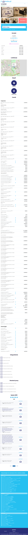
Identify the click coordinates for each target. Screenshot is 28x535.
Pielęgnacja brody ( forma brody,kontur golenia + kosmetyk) (10, 480)
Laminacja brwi (4, 519)
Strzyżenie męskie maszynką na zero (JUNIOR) (8, 489)
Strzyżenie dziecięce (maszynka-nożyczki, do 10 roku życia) (10, 484)
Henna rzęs (4, 518)
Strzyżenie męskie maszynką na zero (7, 488)
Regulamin (14, 531)
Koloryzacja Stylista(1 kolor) (6, 500)
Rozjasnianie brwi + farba (6, 525)
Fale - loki (4, 495)
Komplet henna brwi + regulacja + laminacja (8, 502)
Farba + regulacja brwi (5, 515)
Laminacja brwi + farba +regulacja (7, 520)
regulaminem (24, 534)
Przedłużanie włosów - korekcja (7, 507)
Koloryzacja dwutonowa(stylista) (7, 497)
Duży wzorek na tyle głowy (6, 477)
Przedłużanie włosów (6, 506)
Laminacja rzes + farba (5, 522)
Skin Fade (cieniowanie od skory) (7, 481)
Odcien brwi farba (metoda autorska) (7, 523)
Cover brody (4, 514)
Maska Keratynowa (5, 503)
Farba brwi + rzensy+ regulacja (6, 516)
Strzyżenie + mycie (5, 508)
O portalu (5, 531)
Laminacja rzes (4, 521)
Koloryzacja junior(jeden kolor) (7, 498)
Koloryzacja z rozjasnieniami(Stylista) (8, 501)
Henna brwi (4, 517)
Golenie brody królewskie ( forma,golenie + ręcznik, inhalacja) (11, 478)
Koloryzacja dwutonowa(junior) (7, 496)
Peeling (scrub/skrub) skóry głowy (7, 505)
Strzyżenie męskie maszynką (6, 487)
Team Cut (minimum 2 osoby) (6, 491)
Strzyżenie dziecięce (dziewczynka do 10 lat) (9, 509)
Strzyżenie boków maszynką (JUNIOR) (7, 483)
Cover (3, 476)
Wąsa (3, 511)
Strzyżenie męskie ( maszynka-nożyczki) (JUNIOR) (9, 486)
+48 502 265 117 (14, 38)
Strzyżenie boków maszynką (6, 482)
